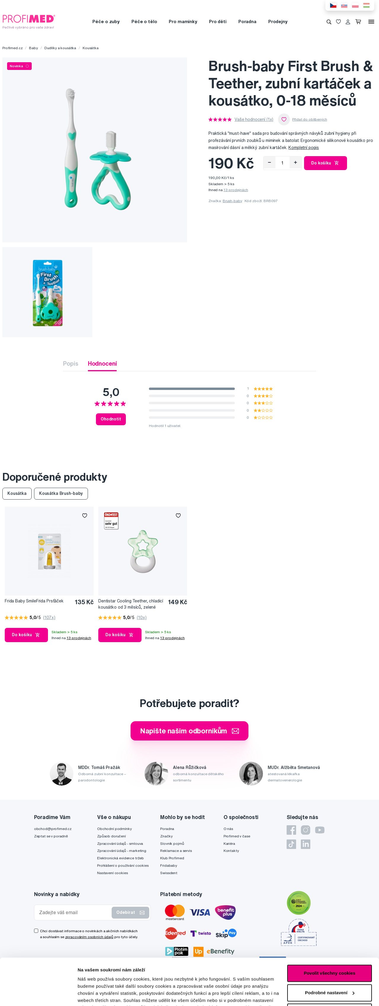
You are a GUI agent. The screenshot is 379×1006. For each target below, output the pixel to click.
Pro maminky (183, 21)
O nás (228, 829)
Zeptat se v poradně (51, 836)
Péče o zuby (105, 21)
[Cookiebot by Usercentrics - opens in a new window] (38, 994)
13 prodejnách (236, 190)
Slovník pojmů (172, 843)
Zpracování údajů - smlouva (120, 843)
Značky (166, 836)
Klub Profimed (172, 858)
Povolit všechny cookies (329, 929)
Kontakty (231, 851)
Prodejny (278, 21)
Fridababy (168, 865)
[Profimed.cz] (29, 21)
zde (82, 978)
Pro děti (218, 21)
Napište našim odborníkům (189, 730)
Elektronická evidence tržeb (120, 858)
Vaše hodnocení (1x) (254, 119)
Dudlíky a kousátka (60, 48)
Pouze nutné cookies (329, 968)
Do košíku (325, 163)
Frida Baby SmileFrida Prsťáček (34, 601)
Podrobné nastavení (99, 994)
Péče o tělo (144, 21)
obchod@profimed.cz (53, 829)
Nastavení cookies (112, 873)
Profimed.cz (12, 48)
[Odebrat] (269, 162)
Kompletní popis (303, 147)
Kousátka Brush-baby (61, 493)
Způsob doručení (111, 836)
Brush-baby (232, 201)
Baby (33, 48)
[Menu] (371, 21)
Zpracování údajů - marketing (121, 851)
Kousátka (91, 48)
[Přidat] (295, 162)
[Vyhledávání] (329, 21)
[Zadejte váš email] (74, 912)
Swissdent (168, 873)
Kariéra (229, 843)
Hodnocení (102, 363)
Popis (70, 363)
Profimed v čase (237, 836)
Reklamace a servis (176, 851)
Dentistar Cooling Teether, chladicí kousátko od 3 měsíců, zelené (130, 604)
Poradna (247, 21)
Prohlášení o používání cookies (123, 865)
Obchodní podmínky (114, 829)
